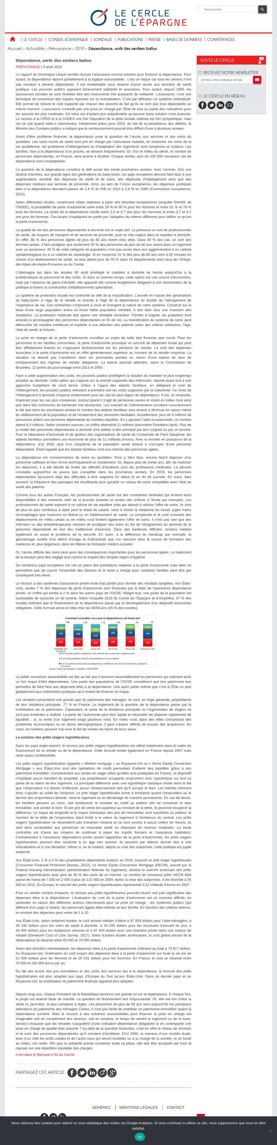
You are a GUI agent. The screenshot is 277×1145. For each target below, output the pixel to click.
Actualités (35, 48)
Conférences (221, 39)
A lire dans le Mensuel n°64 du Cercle (45, 1055)
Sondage (103, 39)
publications (130, 39)
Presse (154, 39)
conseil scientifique (68, 39)
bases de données (184, 39)
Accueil (15, 48)
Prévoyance (60, 48)
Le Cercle (33, 39)
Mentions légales (138, 1107)
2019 (79, 48)
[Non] (270, 1130)
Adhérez (102, 1107)
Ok (139, 1137)
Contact (176, 1107)
